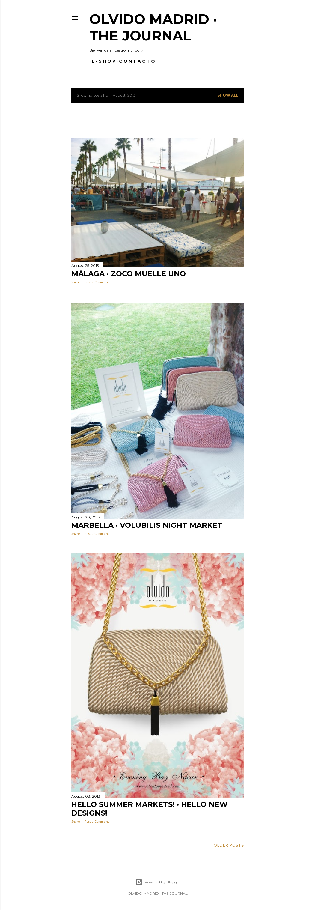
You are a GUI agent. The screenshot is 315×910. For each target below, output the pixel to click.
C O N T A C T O (135, 61)
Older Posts (228, 845)
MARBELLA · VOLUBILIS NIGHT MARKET (146, 524)
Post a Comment (97, 282)
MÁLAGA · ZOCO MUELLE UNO (128, 273)
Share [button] (75, 282)
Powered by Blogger (157, 881)
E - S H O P (101, 61)
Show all (228, 95)
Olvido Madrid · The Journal (153, 27)
